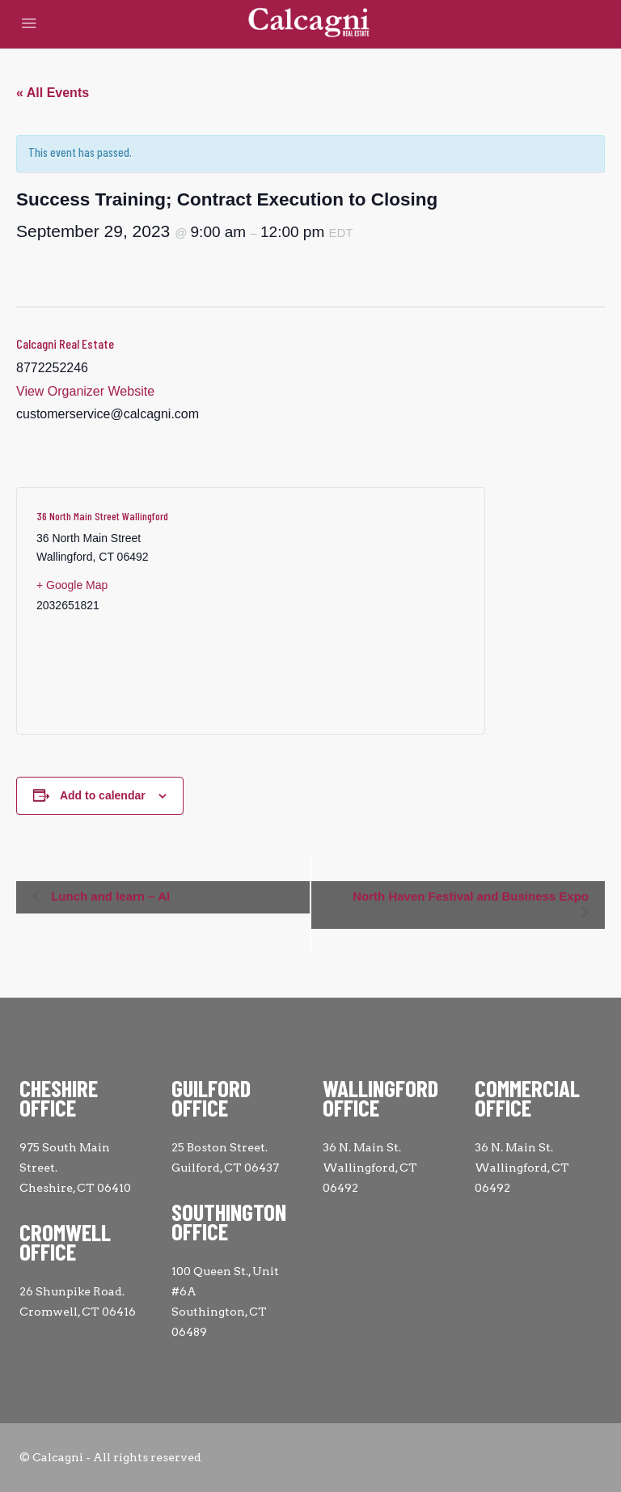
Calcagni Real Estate (65, 343)
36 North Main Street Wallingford (102, 516)
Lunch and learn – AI (109, 896)
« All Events (52, 93)
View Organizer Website (85, 391)
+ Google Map (72, 585)
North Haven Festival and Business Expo (471, 896)
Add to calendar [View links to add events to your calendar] (103, 795)
